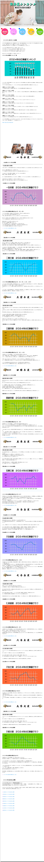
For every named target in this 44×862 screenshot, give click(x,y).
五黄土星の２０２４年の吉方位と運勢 (8, 801)
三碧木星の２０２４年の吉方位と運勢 (8, 796)
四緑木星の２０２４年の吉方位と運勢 (8, 798)
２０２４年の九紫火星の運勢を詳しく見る (9, 774)
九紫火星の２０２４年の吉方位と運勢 (8, 810)
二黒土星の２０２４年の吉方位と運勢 (8, 794)
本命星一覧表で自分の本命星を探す (7, 122)
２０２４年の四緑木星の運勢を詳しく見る (9, 437)
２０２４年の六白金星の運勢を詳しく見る (9, 571)
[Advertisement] (22, 132)
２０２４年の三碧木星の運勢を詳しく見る (9, 365)
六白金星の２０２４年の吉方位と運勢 (8, 803)
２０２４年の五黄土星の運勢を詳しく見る (9, 505)
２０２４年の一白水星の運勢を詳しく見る (9, 228)
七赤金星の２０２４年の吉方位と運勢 (8, 805)
